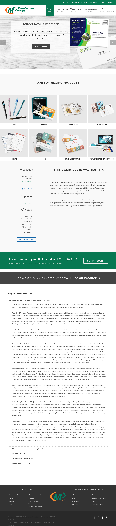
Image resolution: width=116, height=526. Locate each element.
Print (11, 493)
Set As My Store (26, 239)
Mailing (11, 496)
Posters (43, 125)
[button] (3, 42)
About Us (75, 490)
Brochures (73, 125)
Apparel (31, 493)
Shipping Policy (13, 520)
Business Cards (72, 159)
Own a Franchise (97, 490)
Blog (73, 493)
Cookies (21, 517)
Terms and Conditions (33, 517)
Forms (14, 159)
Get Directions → (27, 181)
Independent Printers (99, 493)
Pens (14, 125)
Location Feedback (98, 499)
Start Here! (41, 46)
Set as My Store (63, 2)
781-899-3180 (107, 2)
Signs (11, 499)
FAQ (30, 496)
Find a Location (14, 490)
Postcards (102, 125)
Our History (76, 496)
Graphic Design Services (102, 159)
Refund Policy (47, 517)
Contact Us (76, 499)
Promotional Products (36, 490)
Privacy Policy (12, 517)
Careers (94, 496)
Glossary (36, 496)
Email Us (27, 189)
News (30, 498)
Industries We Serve (36, 502)
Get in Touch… (96, 261)
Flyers (43, 159)
